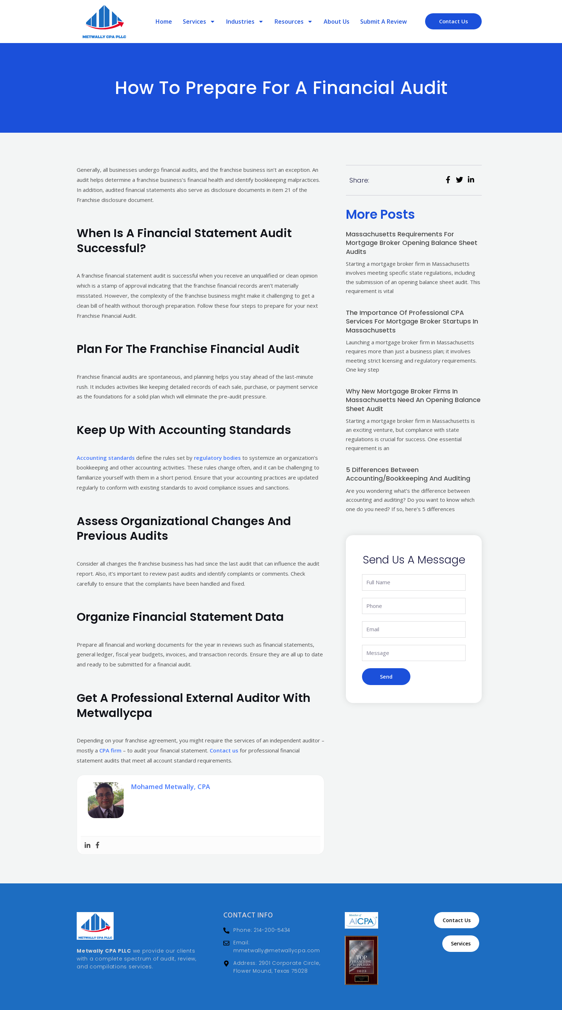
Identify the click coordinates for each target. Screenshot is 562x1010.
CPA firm (110, 750)
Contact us (224, 750)
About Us (336, 21)
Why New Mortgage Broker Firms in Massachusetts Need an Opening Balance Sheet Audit (413, 399)
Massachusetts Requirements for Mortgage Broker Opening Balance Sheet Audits (411, 243)
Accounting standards (106, 457)
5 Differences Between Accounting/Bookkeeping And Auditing (408, 473)
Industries (245, 21)
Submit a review (383, 21)
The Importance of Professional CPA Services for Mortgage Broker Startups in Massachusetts (412, 321)
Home (164, 21)
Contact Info (248, 915)
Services (199, 21)
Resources (294, 21)
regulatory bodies (217, 457)
